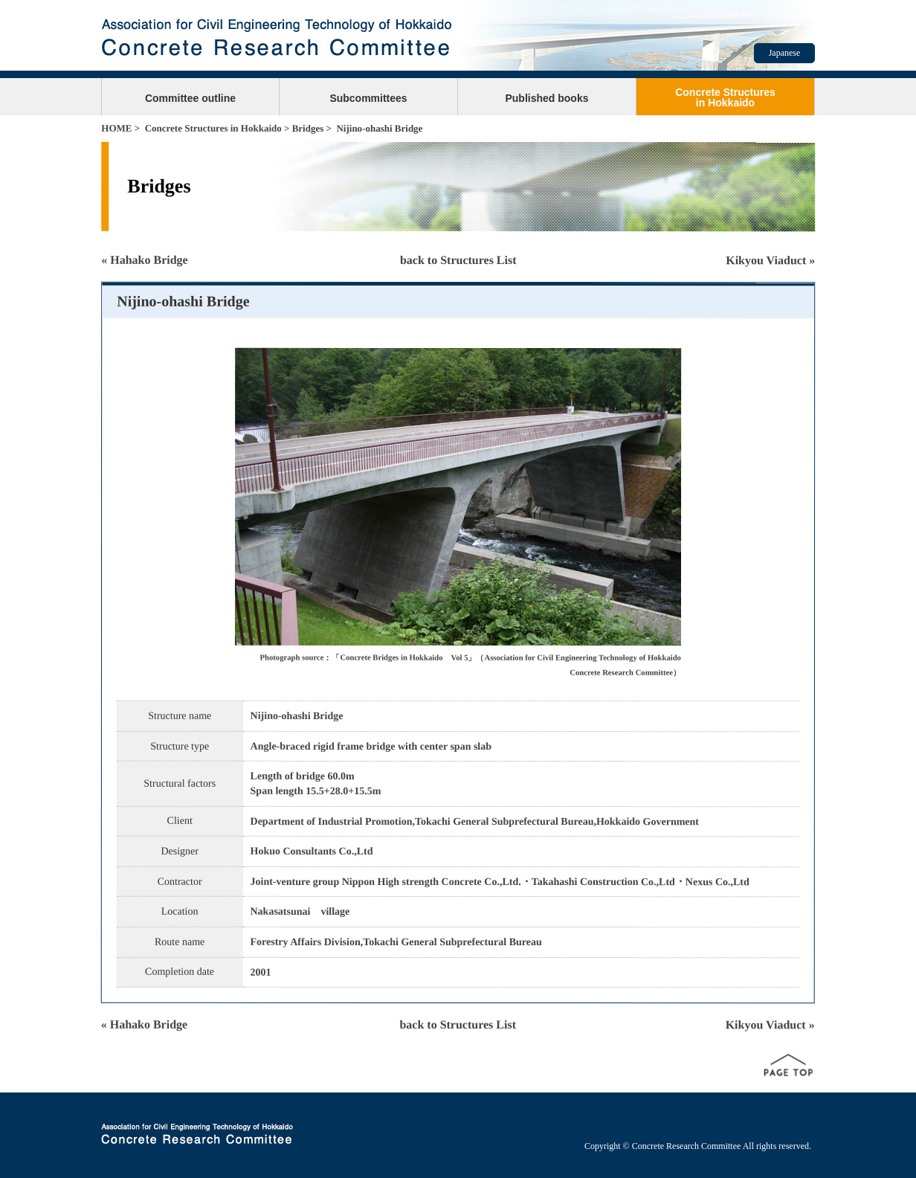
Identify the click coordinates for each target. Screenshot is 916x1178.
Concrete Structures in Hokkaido (213, 128)
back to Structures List (458, 260)
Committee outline (190, 98)
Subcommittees (368, 98)
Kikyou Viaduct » (770, 260)
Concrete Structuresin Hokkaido (725, 97)
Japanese (785, 53)
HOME (116, 128)
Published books (546, 98)
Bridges (308, 128)
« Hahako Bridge (144, 260)
